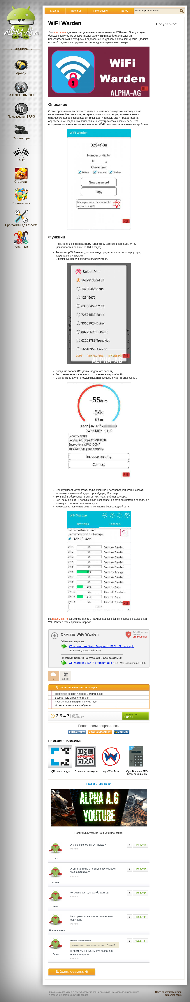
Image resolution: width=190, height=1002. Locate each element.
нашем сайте (60, 618)
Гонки (21, 153)
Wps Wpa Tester (111, 771)
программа (59, 32)
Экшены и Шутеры (21, 87)
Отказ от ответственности (168, 992)
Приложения (100, 10)
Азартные (21, 239)
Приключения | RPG (21, 109)
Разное (124, 10)
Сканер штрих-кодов (86, 771)
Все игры (76, 10)
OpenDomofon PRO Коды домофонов (137, 772)
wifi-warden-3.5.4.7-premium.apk (90, 662)
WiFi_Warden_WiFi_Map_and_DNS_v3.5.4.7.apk (101, 646)
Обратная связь (173, 995)
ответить (74, 849)
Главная (55, 10)
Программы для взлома (21, 218)
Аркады (21, 66)
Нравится (140, 845)
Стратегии (21, 174)
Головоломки (21, 196)
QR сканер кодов (60, 771)
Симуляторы (21, 131)
